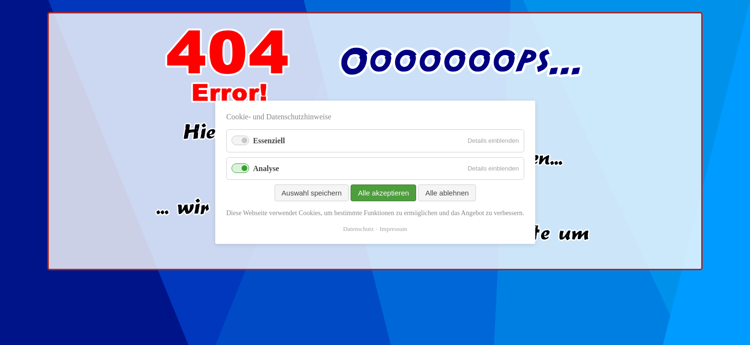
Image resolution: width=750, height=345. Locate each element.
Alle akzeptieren (383, 193)
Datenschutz (358, 229)
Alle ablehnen (447, 193)
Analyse (266, 168)
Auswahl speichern (311, 193)
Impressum (393, 229)
